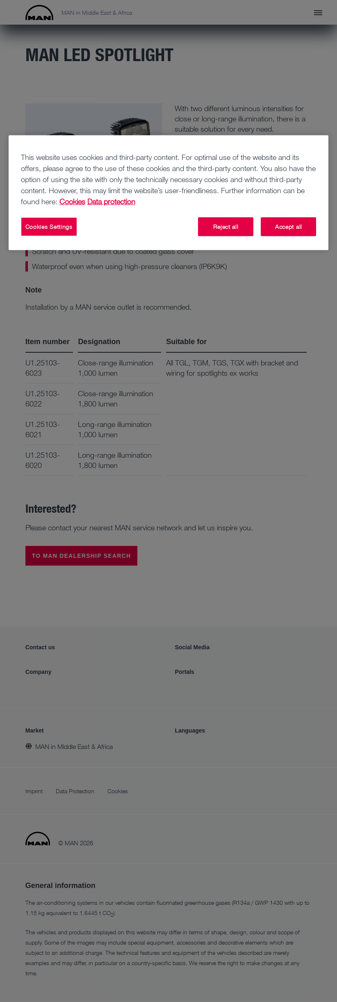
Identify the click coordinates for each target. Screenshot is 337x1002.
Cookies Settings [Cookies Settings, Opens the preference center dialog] (49, 226)
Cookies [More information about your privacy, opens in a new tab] (72, 201)
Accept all (288, 226)
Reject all (225, 226)
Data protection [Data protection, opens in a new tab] (111, 201)
